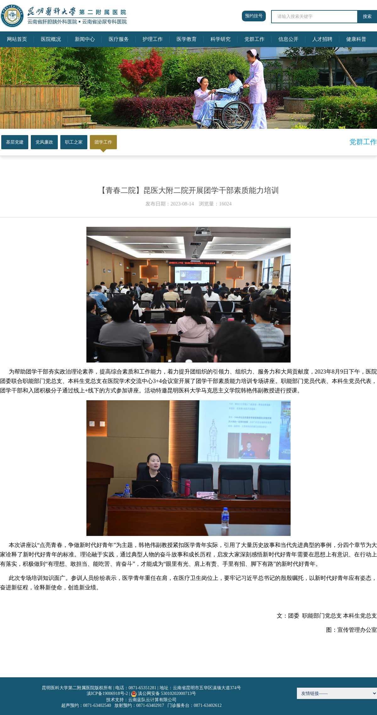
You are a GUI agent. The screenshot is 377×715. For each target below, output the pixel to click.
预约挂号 (254, 16)
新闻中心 (85, 39)
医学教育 (187, 39)
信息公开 (288, 39)
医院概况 (51, 39)
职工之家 (74, 142)
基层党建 (15, 142)
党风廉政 (44, 142)
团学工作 (103, 142)
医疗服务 (119, 39)
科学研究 (220, 39)
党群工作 (254, 39)
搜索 (367, 16)
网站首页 (17, 39)
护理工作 (153, 39)
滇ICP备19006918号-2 (107, 693)
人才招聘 (322, 39)
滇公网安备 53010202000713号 (167, 693)
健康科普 (356, 39)
